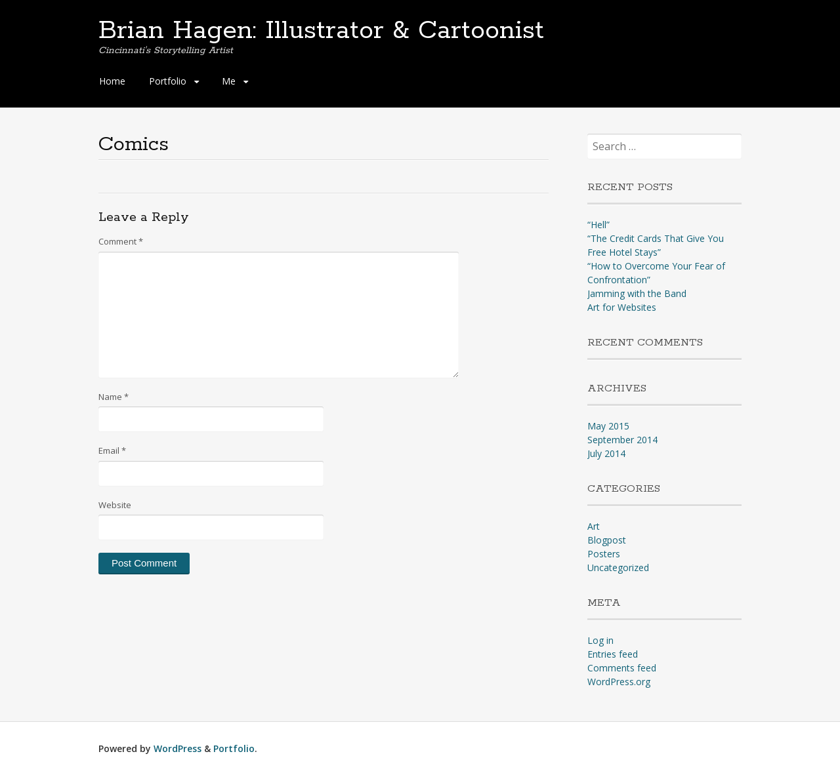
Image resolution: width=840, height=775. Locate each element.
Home (112, 81)
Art (593, 526)
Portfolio (167, 81)
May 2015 (608, 426)
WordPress (177, 748)
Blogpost (606, 540)
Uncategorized (618, 567)
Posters (603, 553)
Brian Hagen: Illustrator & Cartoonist (321, 30)
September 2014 (622, 439)
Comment (120, 241)
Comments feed (621, 668)
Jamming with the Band (636, 293)
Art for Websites (621, 307)
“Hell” (598, 224)
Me (229, 81)
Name (113, 397)
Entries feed (612, 654)
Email (112, 450)
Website (114, 505)
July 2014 (606, 453)
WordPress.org (618, 681)
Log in (600, 640)
